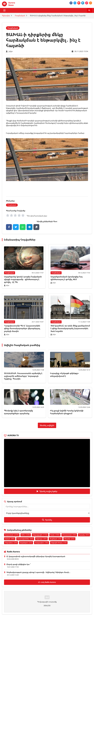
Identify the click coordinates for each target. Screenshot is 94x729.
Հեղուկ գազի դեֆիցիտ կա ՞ (18, 564)
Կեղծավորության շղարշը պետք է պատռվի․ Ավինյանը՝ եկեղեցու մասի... (38, 572)
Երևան (9, 539)
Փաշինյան (55, 539)
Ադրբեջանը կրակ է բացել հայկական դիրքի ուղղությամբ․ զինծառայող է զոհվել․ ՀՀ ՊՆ (23, 279)
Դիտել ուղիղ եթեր (47, 491)
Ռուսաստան (69, 535)
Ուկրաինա (11, 543)
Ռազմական (20, 15)
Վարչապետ (41, 543)
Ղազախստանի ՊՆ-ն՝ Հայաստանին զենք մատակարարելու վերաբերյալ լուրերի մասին (22, 328)
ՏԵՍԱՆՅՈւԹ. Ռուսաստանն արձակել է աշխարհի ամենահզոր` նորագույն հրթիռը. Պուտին (23, 376)
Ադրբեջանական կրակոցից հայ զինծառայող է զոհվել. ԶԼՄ (66, 278)
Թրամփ (69, 539)
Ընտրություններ (25, 539)
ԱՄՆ (25, 535)
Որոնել (47, 519)
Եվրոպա (41, 539)
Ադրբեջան (26, 543)
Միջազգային (40, 535)
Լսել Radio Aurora (47, 582)
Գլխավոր (6, 15)
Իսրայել (84, 535)
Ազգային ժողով (59, 543)
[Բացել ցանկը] (4, 10)
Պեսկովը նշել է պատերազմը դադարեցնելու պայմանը (18, 412)
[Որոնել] (89, 10)
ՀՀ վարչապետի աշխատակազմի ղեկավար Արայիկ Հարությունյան (35, 556)
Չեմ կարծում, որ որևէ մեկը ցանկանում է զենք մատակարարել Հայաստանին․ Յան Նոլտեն (70, 328)
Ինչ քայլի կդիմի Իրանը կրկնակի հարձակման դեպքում (66, 412)
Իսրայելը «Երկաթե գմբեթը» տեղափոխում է (64, 374)
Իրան (55, 535)
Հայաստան (11, 535)
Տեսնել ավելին (47, 425)
